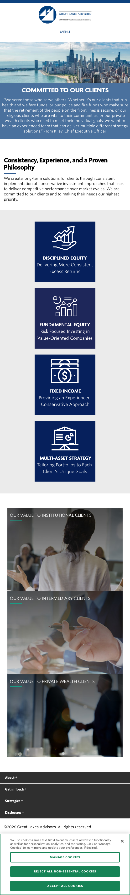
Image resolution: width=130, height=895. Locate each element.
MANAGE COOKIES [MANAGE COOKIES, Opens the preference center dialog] (65, 857)
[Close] (122, 841)
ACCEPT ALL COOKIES (65, 886)
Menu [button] (65, 32)
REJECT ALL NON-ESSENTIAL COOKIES (65, 871)
